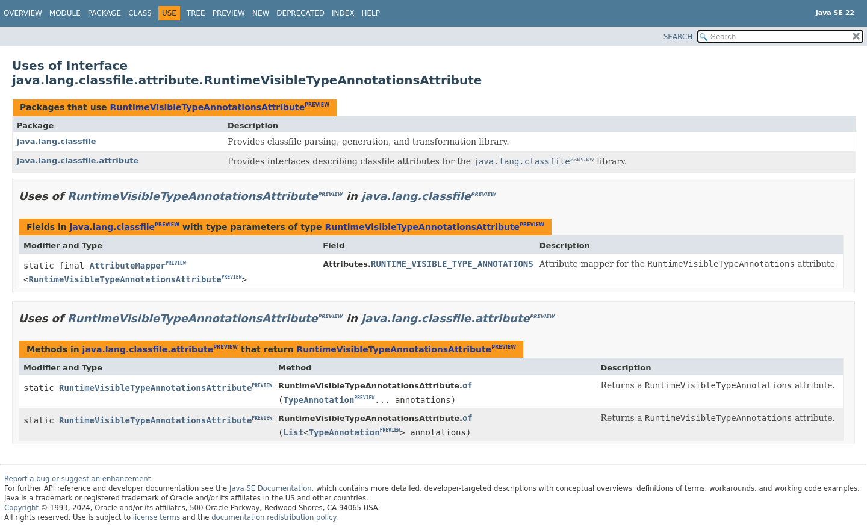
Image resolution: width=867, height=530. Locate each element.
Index (343, 13)
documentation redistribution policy (273, 517)
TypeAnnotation (318, 400)
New (260, 13)
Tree (196, 13)
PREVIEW (317, 105)
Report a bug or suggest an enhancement (77, 479)
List (293, 432)
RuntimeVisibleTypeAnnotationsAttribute (207, 107)
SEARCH (678, 37)
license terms (156, 517)
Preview (229, 13)
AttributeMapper (128, 265)
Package (104, 13)
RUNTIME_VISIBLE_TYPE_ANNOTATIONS (452, 264)
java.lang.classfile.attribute (77, 160)
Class (140, 13)
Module (65, 13)
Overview (23, 13)
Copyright (21, 508)
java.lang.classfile (56, 141)
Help (371, 13)
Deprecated (300, 13)
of (467, 385)
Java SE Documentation (270, 488)
